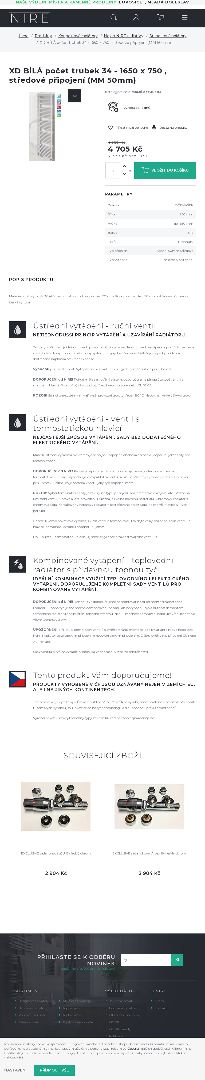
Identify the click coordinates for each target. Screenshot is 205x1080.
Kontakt (161, 1008)
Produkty (43, 36)
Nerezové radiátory (33, 1008)
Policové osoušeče (32, 1015)
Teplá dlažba (72, 1015)
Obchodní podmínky (125, 1015)
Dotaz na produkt (173, 128)
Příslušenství (28, 1022)
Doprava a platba (122, 1008)
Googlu (133, 1048)
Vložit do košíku (165, 171)
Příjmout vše (54, 1070)
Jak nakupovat (120, 1001)
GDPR (114, 1022)
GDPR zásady (120, 1029)
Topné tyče (71, 1008)
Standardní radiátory (168, 36)
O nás (159, 1001)
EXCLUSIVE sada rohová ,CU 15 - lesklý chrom (56, 853)
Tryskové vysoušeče (78, 1022)
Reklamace (117, 1036)
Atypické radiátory (77, 1001)
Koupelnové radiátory (78, 36)
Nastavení (15, 1070)
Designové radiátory (33, 1001)
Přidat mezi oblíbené (132, 128)
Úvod (24, 36)
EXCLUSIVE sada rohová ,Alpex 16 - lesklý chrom (149, 853)
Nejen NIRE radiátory (123, 36)
